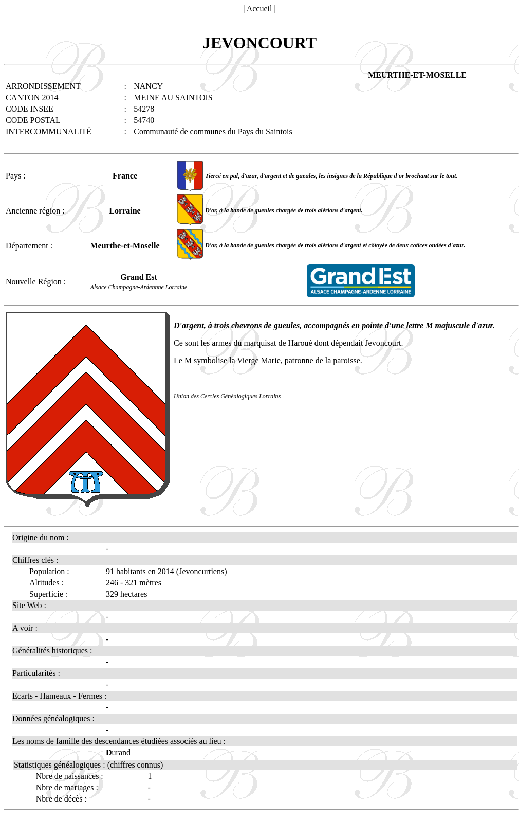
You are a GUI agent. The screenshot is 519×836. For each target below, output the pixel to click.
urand (118, 752)
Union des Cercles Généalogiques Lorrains (227, 396)
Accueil (259, 8)
